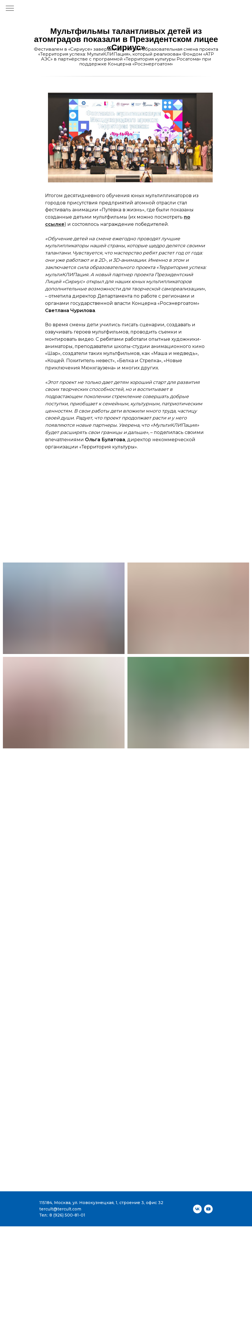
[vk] (197, 1209)
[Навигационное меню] (10, 9)
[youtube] (208, 1209)
